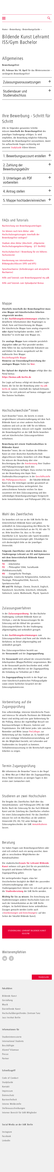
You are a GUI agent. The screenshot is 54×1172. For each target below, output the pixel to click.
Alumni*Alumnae (10, 1049)
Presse (5, 1054)
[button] (49, 18)
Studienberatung (14, 891)
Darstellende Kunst (11, 1008)
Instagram (7, 1131)
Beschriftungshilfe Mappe (14, 357)
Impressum (7, 1090)
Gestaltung (7, 1000)
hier (33, 364)
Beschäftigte (8, 1045)
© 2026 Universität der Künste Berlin (17, 1153)
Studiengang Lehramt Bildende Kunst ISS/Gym (27, 932)
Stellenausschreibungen (13, 1108)
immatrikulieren (39, 824)
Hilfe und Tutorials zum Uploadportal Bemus (23, 282)
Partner (5, 1058)
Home (5, 29)
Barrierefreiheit (9, 1099)
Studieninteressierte (12, 1036)
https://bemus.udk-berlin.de (16, 377)
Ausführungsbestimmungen (23, 318)
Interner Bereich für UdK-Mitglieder (19, 1112)
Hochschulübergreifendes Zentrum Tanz (21, 1013)
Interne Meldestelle (11, 1103)
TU (3, 563)
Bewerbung (15, 29)
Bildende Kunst (9, 995)
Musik (5, 1004)
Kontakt (6, 1086)
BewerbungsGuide (31, 29)
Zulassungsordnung (18, 613)
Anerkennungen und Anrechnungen (19, 912)
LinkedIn (6, 1140)
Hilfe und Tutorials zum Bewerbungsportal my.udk (25, 277)
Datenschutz (8, 1095)
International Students (13, 1041)
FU (3, 567)
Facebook (6, 1136)
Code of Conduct (10, 1077)
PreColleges (34, 731)
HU (3, 573)
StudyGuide (16, 147)
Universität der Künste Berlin (13, 5)
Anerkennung (31, 463)
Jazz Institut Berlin (11, 1017)
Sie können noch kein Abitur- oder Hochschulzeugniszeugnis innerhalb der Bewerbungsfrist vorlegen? (20, 234)
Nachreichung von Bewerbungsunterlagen (21, 225)
